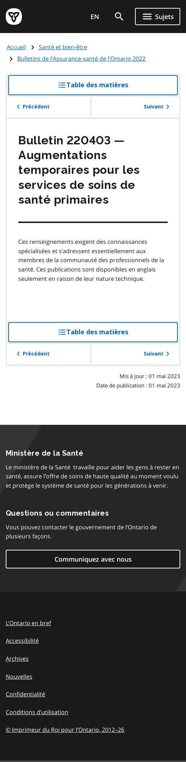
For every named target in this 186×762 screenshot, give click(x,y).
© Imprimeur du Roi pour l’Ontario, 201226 (65, 729)
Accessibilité (22, 641)
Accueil (16, 47)
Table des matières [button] (107, 87)
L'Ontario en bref (28, 623)
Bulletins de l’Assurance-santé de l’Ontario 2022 (81, 58)
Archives (17, 659)
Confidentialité (25, 694)
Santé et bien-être (63, 47)
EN (94, 16)
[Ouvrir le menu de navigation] (157, 16)
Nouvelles (19, 676)
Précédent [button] (32, 106)
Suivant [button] (158, 106)
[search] (119, 16)
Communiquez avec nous (93, 559)
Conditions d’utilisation (37, 712)
